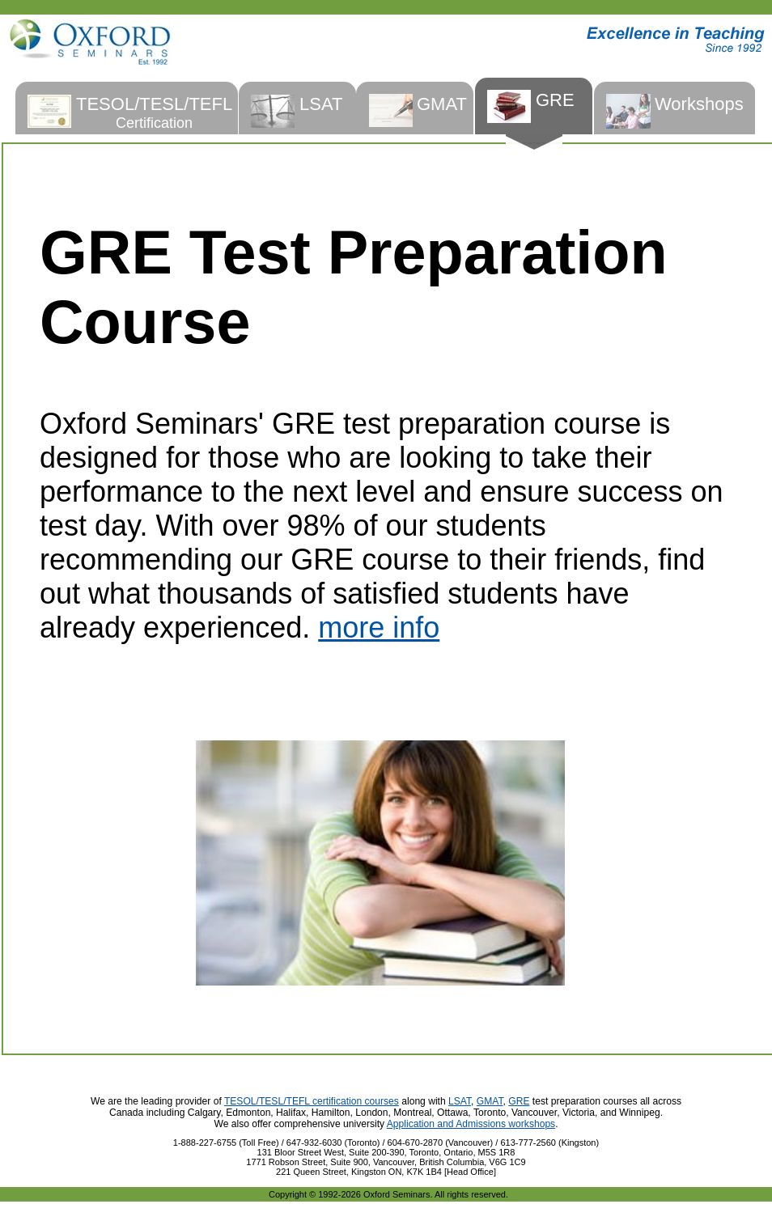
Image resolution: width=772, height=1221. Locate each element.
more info (378, 627)
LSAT (459, 1101)
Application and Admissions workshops (471, 1124)
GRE (518, 1101)
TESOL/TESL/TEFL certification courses (311, 1101)
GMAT (490, 1101)
